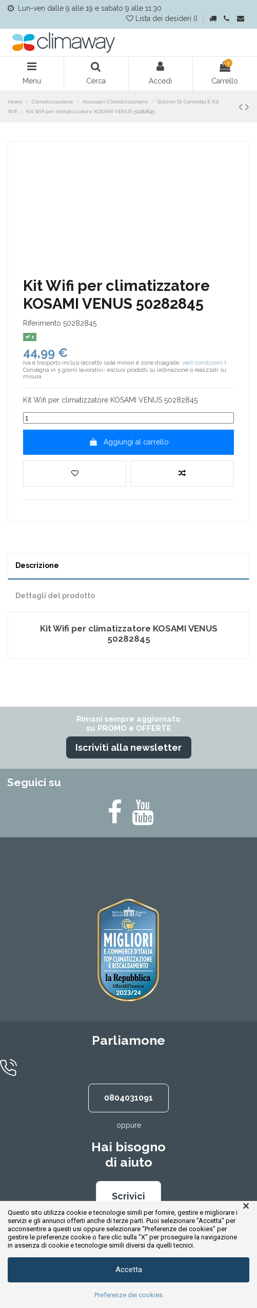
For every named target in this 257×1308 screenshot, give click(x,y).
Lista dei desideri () (163, 18)
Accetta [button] (128, 1269)
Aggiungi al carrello (129, 442)
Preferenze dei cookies (128, 1295)
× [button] (246, 1206)
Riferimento (42, 323)
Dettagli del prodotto (55, 596)
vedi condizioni (202, 363)
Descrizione (37, 565)
